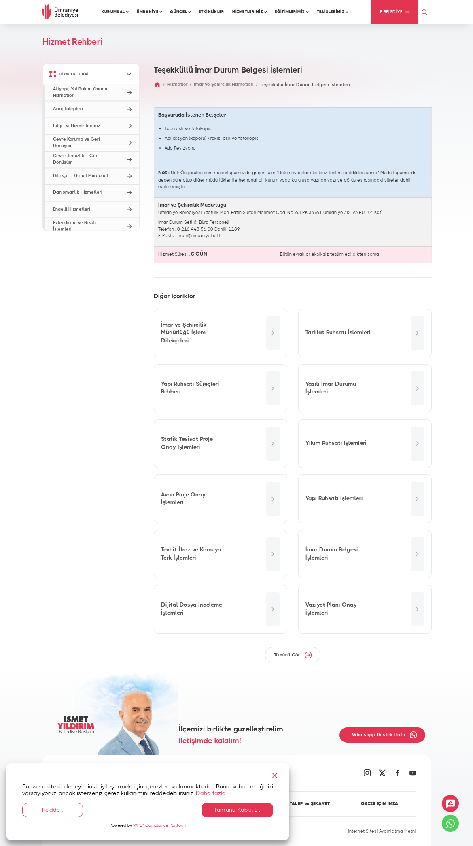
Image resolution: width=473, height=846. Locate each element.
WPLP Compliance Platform (159, 825)
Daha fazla (211, 793)
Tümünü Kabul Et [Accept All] (237, 810)
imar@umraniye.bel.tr (200, 235)
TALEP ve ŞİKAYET (310, 804)
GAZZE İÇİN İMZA (379, 804)
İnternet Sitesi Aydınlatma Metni (382, 831)
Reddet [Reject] (52, 810)
